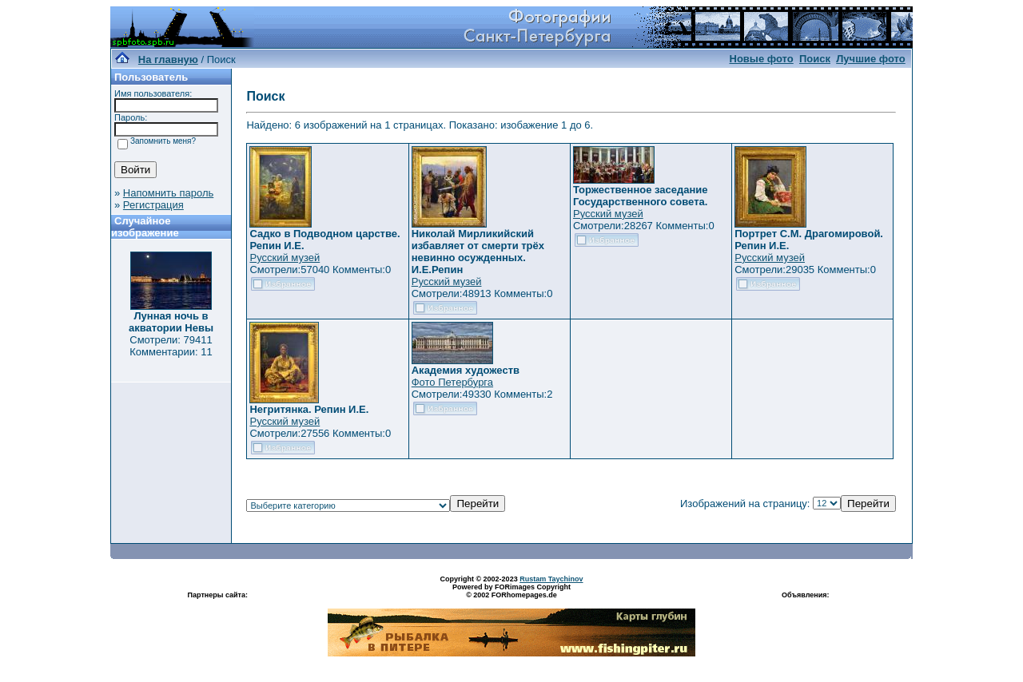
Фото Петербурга (452, 382)
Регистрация (153, 205)
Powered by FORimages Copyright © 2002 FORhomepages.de (511, 591)
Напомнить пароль (168, 193)
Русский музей (284, 258)
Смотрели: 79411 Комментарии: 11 (171, 346)
